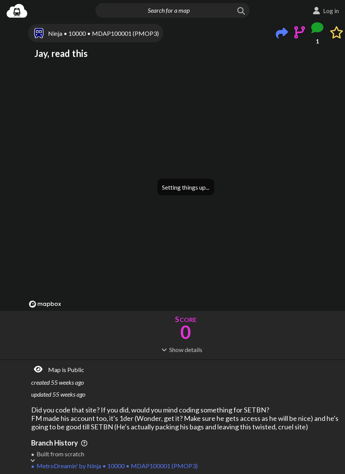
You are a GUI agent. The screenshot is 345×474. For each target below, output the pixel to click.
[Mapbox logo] (45, 304)
